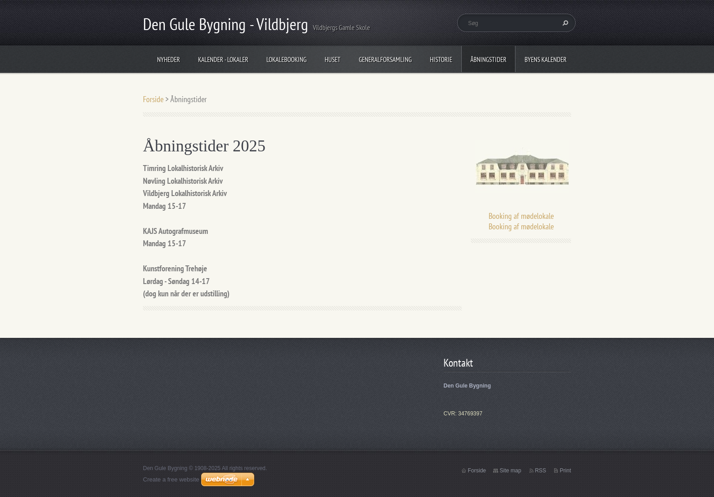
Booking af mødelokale (521, 216)
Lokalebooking (286, 59)
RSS (540, 470)
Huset (333, 59)
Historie (441, 59)
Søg (564, 23)
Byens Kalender (545, 59)
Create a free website (171, 479)
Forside (153, 99)
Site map (510, 470)
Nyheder (168, 59)
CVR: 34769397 (463, 413)
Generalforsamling (385, 59)
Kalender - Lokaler (223, 59)
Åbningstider (488, 59)
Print (565, 470)
